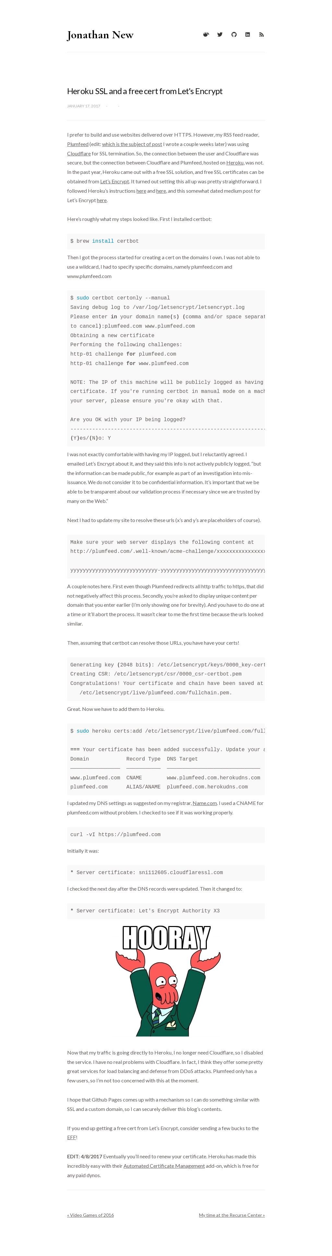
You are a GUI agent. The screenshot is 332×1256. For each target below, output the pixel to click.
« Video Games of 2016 (90, 1215)
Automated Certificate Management (164, 1166)
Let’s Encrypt (114, 181)
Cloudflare (79, 153)
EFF (71, 1137)
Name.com (205, 803)
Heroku (234, 162)
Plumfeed (78, 144)
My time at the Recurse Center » (232, 1215)
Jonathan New (100, 35)
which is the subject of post (132, 144)
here (141, 191)
